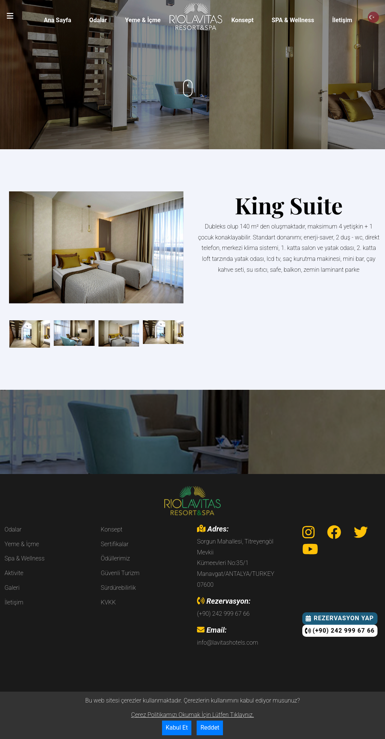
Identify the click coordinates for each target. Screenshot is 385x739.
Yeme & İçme (143, 20)
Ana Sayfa (57, 20)
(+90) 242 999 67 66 (340, 630)
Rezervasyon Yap (340, 618)
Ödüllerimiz (115, 558)
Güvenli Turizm (120, 573)
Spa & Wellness (24, 558)
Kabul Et (177, 727)
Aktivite (14, 573)
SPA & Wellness (292, 20)
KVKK (108, 602)
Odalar (98, 20)
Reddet (209, 727)
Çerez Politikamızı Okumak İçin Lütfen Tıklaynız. (192, 714)
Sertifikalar (115, 544)
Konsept (242, 20)
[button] (10, 16)
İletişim (342, 20)
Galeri (12, 587)
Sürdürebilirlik (118, 587)
